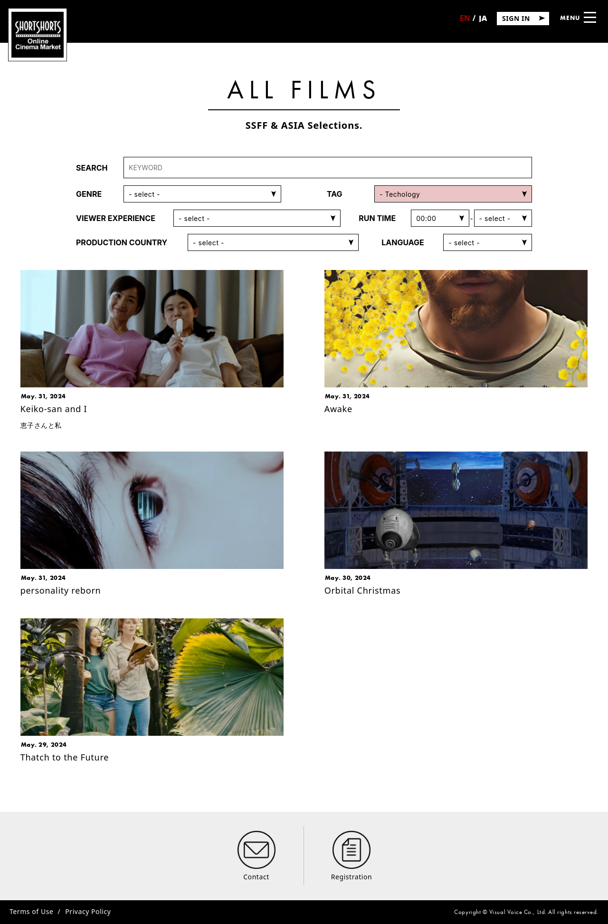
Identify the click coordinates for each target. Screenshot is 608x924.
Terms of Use (31, 911)
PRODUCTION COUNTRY (121, 242)
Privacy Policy (88, 911)
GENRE (89, 194)
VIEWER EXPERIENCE (115, 218)
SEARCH (91, 168)
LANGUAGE (402, 242)
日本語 (482, 21)
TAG (334, 194)
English (465, 21)
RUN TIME (377, 218)
